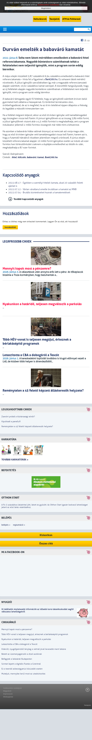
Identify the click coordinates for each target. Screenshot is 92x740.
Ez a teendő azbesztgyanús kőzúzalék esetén (22, 669)
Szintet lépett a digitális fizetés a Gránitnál (21, 664)
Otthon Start (10, 497)
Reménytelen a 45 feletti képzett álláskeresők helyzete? (27, 426)
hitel (14, 157)
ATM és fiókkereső (71, 19)
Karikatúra (8, 439)
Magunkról (7, 691)
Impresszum (8, 694)
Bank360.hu (51, 157)
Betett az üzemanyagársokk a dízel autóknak (21, 654)
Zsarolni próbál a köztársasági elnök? (18, 416)
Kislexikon (46, 535)
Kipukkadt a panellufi (11, 421)
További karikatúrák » (14, 459)
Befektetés (8, 470)
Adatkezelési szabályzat (12, 688)
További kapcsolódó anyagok (28, 199)
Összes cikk (46, 543)
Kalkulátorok (40, 19)
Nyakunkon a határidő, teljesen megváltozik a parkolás (26, 639)
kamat (40, 157)
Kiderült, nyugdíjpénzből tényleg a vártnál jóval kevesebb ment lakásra (33, 649)
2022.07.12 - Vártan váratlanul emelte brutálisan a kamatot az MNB (42, 189)
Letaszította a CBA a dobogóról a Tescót (19, 644)
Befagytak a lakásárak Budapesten (16, 659)
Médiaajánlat (8, 697)
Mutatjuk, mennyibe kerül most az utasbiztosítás (23, 673)
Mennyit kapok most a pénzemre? (16, 629)
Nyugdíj (6, 602)
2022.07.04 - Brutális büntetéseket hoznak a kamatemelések (39, 192)
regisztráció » (19, 525)
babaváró (31, 157)
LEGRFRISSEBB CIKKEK (17, 241)
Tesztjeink (54, 19)
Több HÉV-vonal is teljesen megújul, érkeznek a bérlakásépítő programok (34, 634)
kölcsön (22, 157)
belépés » (5, 525)
